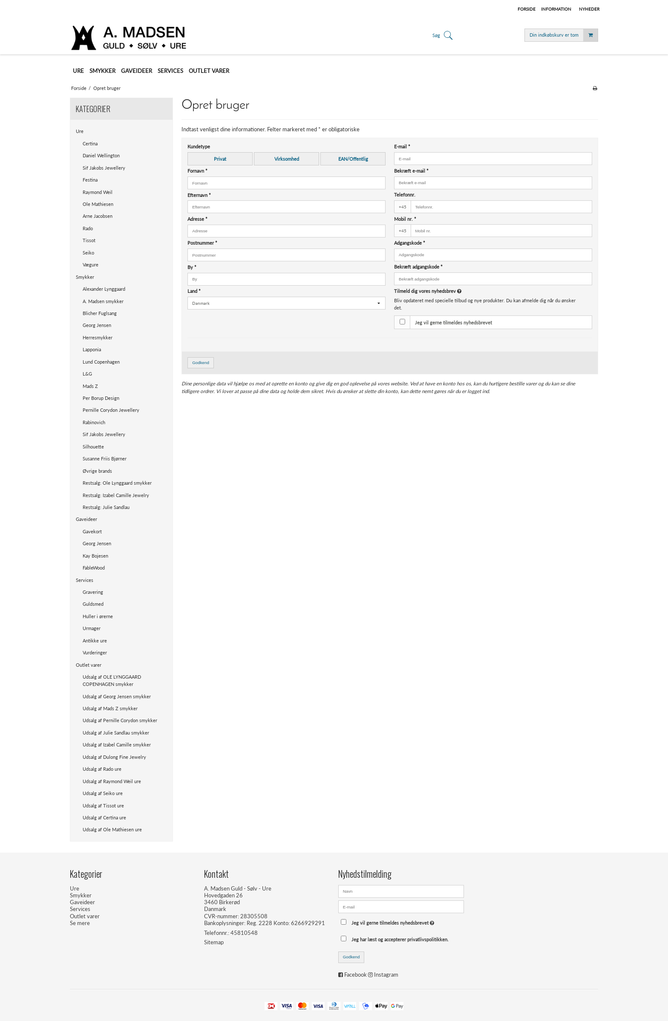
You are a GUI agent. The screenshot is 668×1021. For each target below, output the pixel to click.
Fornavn (197, 171)
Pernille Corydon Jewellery (111, 410)
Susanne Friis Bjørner (105, 458)
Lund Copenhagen (101, 361)
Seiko (88, 252)
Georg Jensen (97, 325)
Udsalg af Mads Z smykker (110, 708)
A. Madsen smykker (103, 301)
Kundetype (198, 146)
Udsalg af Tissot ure (103, 805)
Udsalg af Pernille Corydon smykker (120, 720)
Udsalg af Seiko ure (103, 793)
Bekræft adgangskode (418, 266)
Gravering (93, 592)
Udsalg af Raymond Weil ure (112, 781)
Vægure (90, 264)
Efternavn (199, 195)
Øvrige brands (97, 471)
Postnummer (202, 243)
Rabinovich (94, 422)
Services (84, 580)
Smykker (85, 277)
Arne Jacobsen (97, 216)
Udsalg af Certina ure (104, 817)
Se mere (80, 923)
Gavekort (92, 531)
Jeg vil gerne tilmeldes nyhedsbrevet (453, 322)
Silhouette (93, 446)
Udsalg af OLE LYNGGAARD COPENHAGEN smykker (112, 680)
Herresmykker (97, 337)
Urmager (92, 628)
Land (194, 291)
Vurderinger (95, 652)
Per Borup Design (101, 398)
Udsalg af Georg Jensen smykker (117, 696)
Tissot (89, 240)
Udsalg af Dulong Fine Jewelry (114, 757)
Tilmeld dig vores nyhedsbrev (459, 291)
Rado (88, 228)
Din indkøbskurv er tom (564, 35)
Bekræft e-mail (411, 171)
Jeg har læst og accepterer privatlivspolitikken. (400, 939)
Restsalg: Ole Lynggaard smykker (117, 483)
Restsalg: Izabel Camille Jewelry (116, 495)
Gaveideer (86, 519)
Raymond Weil (97, 192)
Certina (90, 143)
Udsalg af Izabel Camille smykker (117, 744)
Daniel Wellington (101, 155)
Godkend (200, 362)
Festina (90, 179)
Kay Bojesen (95, 555)
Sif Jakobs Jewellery (104, 168)
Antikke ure (95, 640)
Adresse (197, 219)
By (191, 267)
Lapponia (92, 349)
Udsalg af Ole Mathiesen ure (112, 829)
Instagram (386, 974)
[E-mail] (401, 905)
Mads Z (90, 386)
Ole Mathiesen (98, 204)
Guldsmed (93, 604)
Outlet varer (88, 665)
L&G (87, 373)
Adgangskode (409, 243)
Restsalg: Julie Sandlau (106, 507)
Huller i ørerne (98, 616)
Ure (80, 131)
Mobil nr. (405, 219)
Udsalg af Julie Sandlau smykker (116, 732)
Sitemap (214, 942)
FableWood (94, 567)
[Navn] (401, 890)
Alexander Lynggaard (104, 289)
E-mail (402, 146)
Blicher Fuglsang (100, 313)
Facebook (355, 974)
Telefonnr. (404, 194)
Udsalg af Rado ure (102, 769)
